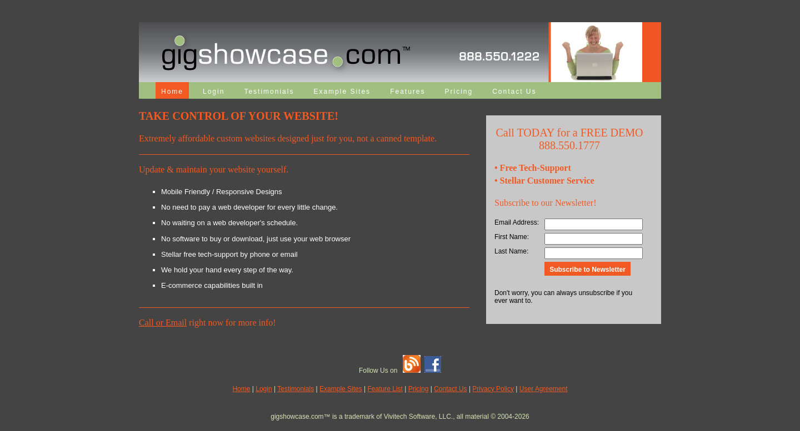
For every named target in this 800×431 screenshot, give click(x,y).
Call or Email (163, 322)
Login (213, 91)
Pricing (458, 91)
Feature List (385, 389)
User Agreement (543, 389)
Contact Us (514, 91)
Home (172, 91)
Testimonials (269, 91)
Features (407, 91)
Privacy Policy (493, 389)
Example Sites (342, 91)
